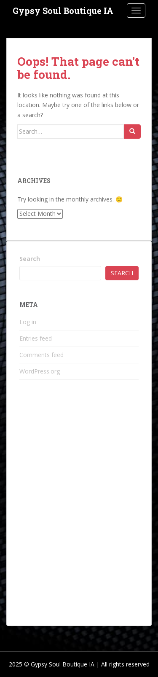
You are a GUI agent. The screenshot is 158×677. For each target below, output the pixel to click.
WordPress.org (39, 371)
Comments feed (41, 355)
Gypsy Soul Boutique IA (63, 10)
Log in (27, 322)
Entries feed (35, 338)
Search (29, 259)
